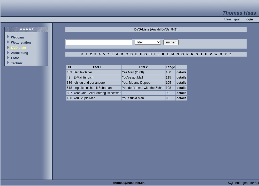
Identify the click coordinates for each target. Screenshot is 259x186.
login (249, 19)
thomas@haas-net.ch (128, 183)
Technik (16, 63)
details (181, 72)
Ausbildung (19, 53)
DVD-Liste (18, 48)
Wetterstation (21, 42)
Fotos (15, 58)
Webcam (17, 37)
